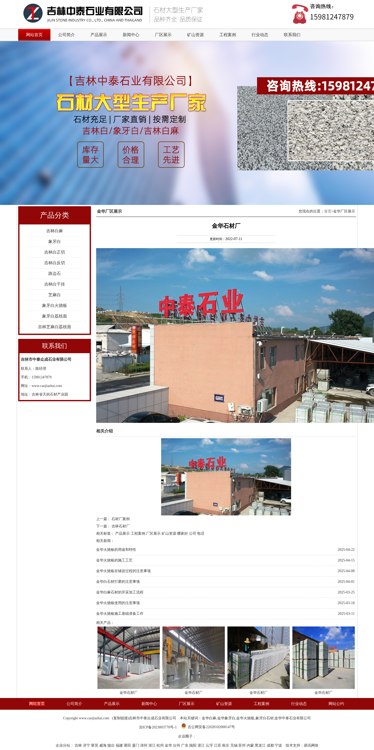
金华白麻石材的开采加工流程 (119, 592)
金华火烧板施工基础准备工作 (119, 614)
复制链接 (120, 718)
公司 (192, 533)
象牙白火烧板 (54, 305)
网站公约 (336, 704)
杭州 (160, 745)
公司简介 (66, 35)
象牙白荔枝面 (54, 316)
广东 (185, 745)
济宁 (87, 745)
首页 (327, 211)
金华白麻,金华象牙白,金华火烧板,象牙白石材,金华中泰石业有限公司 (256, 718)
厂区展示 (163, 35)
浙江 (152, 745)
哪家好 (182, 533)
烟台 (111, 745)
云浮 (210, 745)
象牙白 (54, 241)
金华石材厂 (129, 693)
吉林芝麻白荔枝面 (54, 327)
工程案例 (227, 35)
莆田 (128, 745)
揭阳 (193, 745)
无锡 (234, 745)
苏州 (242, 745)
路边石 (54, 273)
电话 (200, 533)
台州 (177, 745)
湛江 (202, 745)
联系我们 (292, 35)
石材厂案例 (120, 519)
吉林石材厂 (120, 526)
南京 (226, 745)
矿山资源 (195, 35)
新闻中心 (131, 35)
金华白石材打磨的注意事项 (118, 582)
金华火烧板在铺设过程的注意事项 (123, 571)
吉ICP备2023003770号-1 (158, 727)
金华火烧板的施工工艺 (114, 560)
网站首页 (37, 704)
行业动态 (260, 35)
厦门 (136, 745)
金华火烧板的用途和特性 (116, 550)
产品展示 (98, 35)
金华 (169, 745)
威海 (103, 745)
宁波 (279, 745)
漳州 (144, 745)
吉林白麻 (54, 231)
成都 (271, 745)
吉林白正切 (54, 252)
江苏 (218, 745)
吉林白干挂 (54, 284)
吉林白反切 (54, 263)
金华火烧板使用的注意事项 (118, 603)
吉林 (79, 745)
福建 (120, 745)
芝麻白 (54, 295)
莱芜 (95, 745)
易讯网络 (311, 745)
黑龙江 (261, 745)
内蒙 (251, 745)
